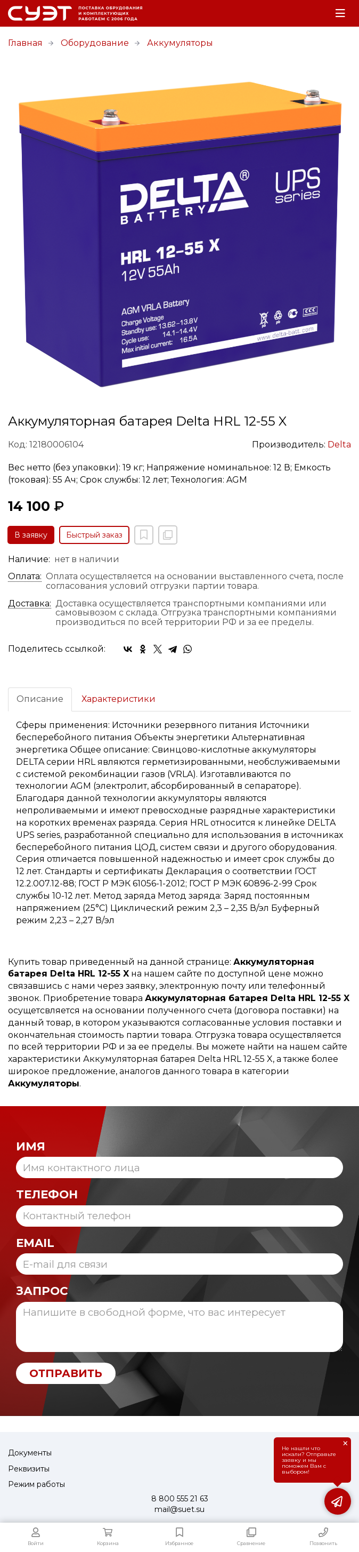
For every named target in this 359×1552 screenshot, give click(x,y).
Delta (339, 444)
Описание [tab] (40, 699)
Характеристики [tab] (118, 699)
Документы (30, 1453)
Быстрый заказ (94, 535)
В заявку (30, 535)
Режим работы (36, 1484)
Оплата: (25, 576)
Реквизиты (29, 1469)
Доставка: (29, 604)
